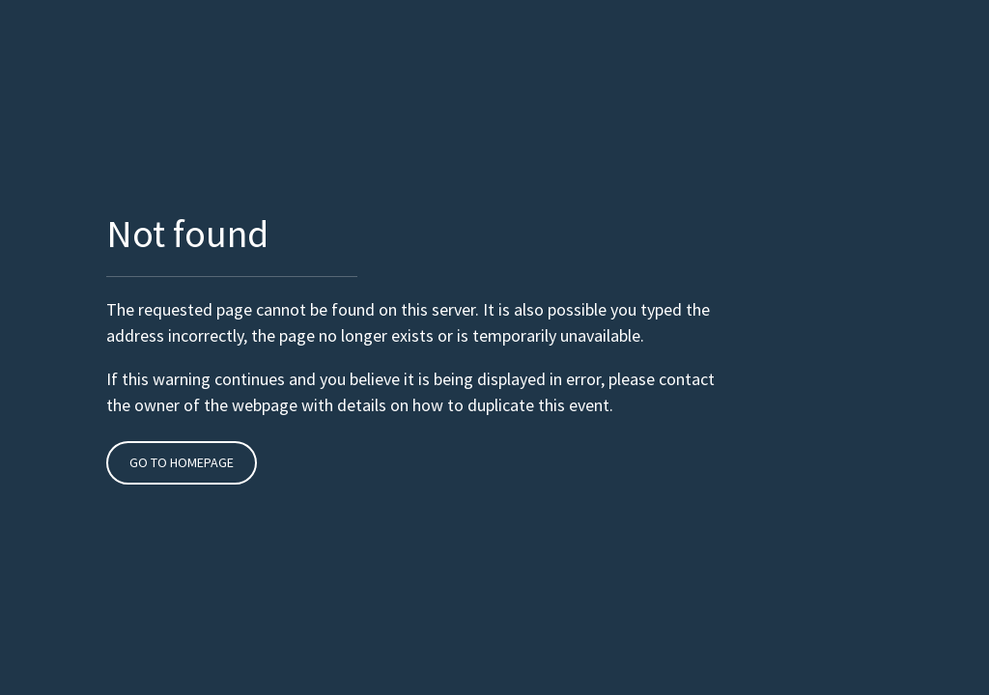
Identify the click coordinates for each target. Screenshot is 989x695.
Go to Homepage (181, 462)
